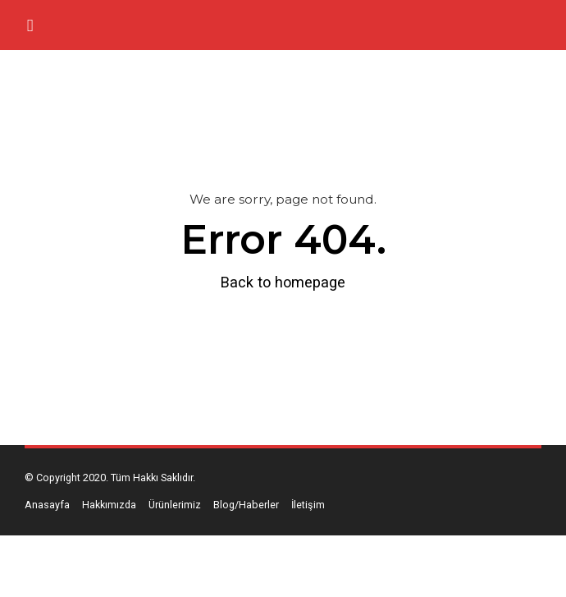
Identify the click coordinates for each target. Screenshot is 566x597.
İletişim (308, 504)
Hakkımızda (109, 504)
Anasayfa (47, 504)
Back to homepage (283, 282)
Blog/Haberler (246, 504)
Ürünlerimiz (174, 504)
